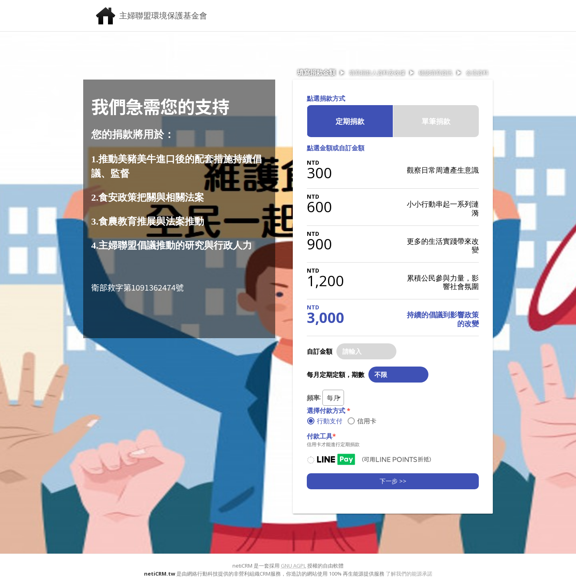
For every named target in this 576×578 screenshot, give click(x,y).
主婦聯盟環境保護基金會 (163, 15)
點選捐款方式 (326, 98)
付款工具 (321, 436)
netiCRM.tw (159, 573)
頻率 (313, 397)
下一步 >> (393, 481)
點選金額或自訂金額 (335, 148)
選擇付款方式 (328, 410)
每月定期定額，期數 (335, 374)
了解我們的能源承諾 (409, 573)
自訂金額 (319, 351)
